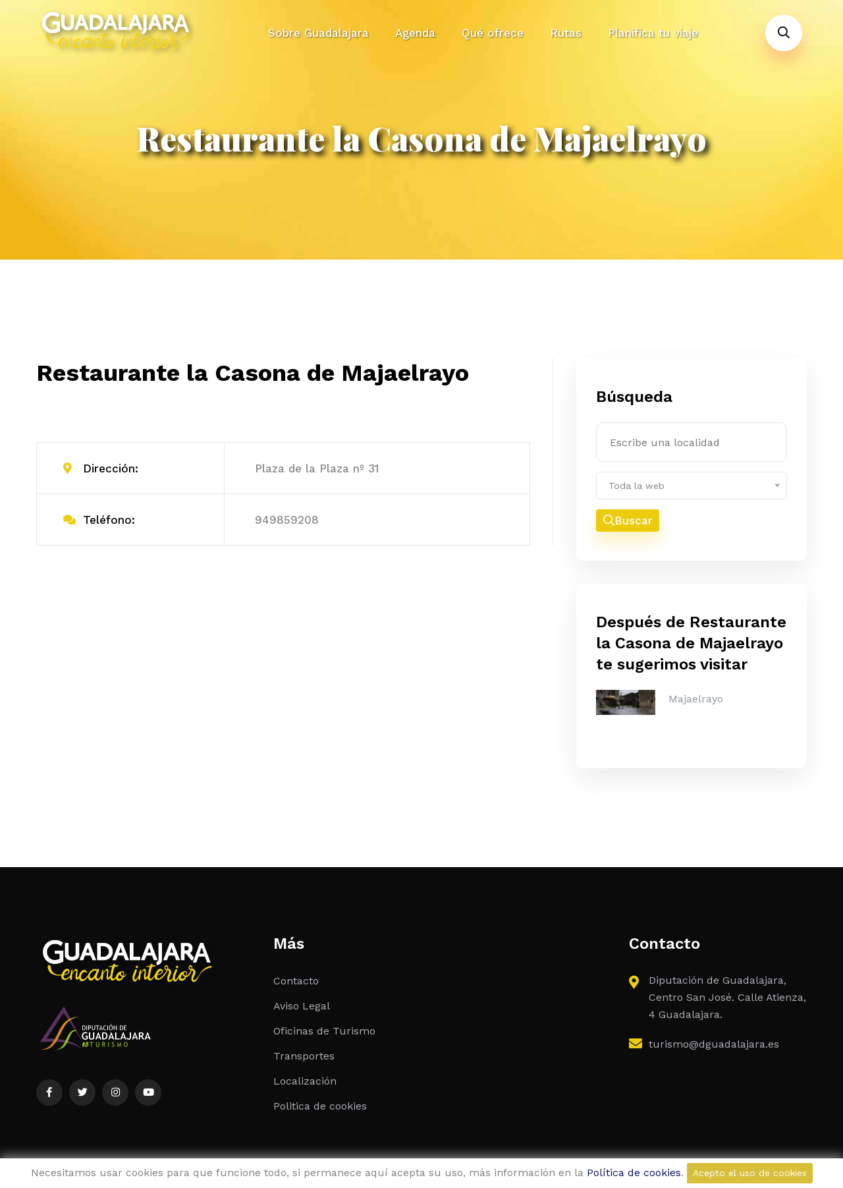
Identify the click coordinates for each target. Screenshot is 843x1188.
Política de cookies (634, 1172)
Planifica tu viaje (653, 33)
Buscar (628, 520)
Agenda (415, 33)
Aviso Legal (301, 1006)
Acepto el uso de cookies (750, 1173)
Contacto (296, 981)
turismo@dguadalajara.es (714, 1044)
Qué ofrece (493, 33)
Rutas (566, 33)
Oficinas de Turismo (324, 1031)
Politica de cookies (320, 1106)
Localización (305, 1081)
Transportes (304, 1056)
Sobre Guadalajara (318, 33)
